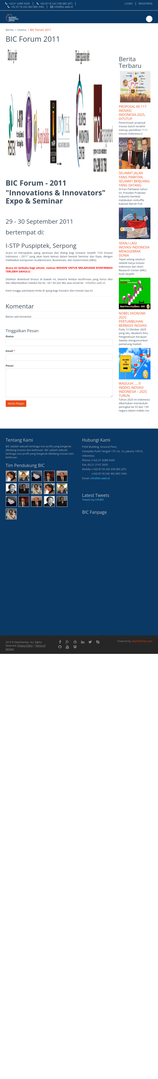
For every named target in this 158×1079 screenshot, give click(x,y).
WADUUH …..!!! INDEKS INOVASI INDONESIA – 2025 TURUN (133, 389)
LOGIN (129, 3)
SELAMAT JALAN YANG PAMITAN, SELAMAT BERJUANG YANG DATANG (134, 179)
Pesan (10, 365)
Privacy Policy (25, 645)
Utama (21, 30)
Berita (10, 30)
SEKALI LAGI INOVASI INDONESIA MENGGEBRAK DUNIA (134, 249)
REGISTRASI (145, 3)
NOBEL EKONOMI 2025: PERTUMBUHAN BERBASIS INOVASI (133, 319)
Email (10, 351)
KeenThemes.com (142, 641)
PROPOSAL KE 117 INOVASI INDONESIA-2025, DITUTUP (133, 112)
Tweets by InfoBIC (93, 499)
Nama (10, 336)
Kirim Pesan (16, 403)
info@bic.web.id (95, 283)
